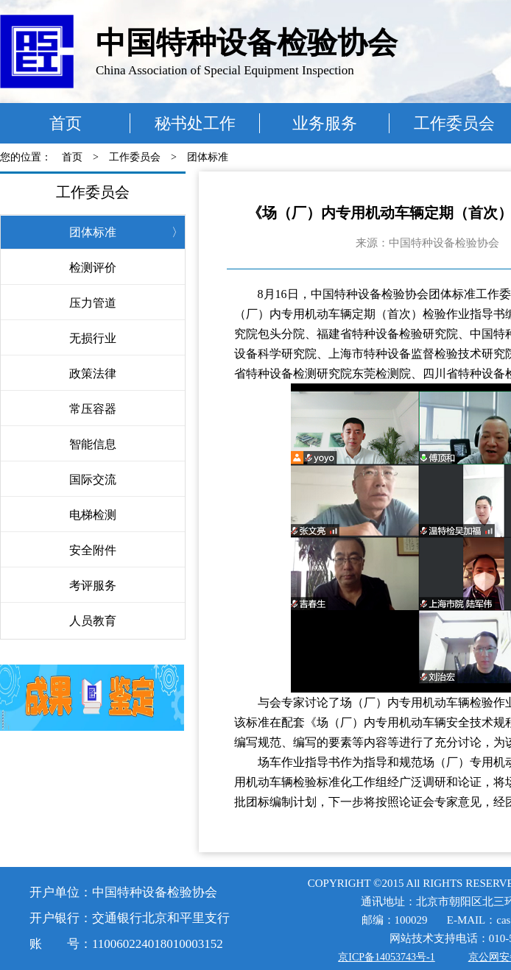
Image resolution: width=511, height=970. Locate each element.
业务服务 (324, 123)
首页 (65, 123)
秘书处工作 (195, 123)
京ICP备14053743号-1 (386, 957)
